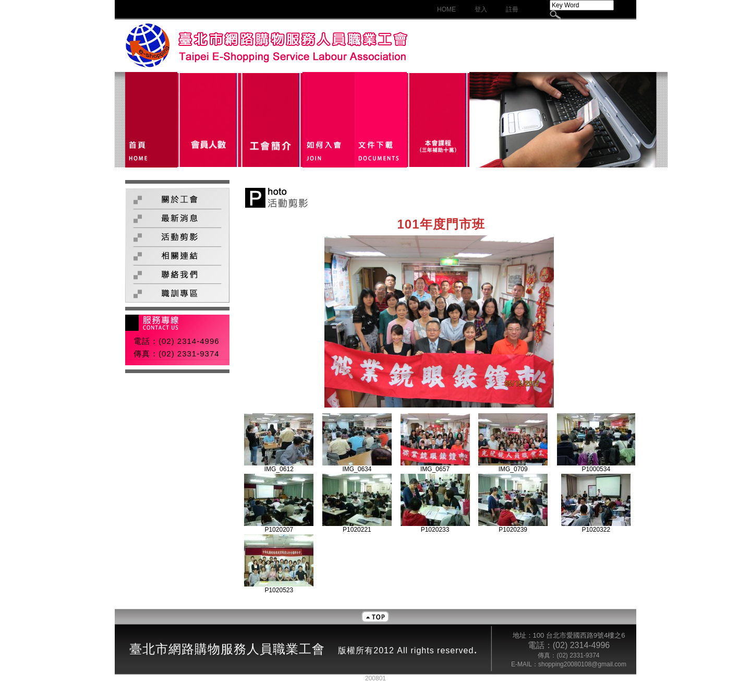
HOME (446, 9)
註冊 (512, 9)
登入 (481, 9)
